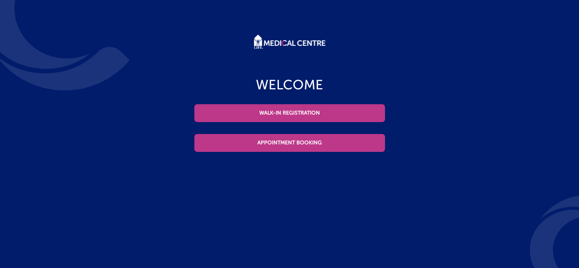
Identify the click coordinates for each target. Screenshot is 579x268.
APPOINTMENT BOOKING (289, 143)
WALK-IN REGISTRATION (289, 113)
